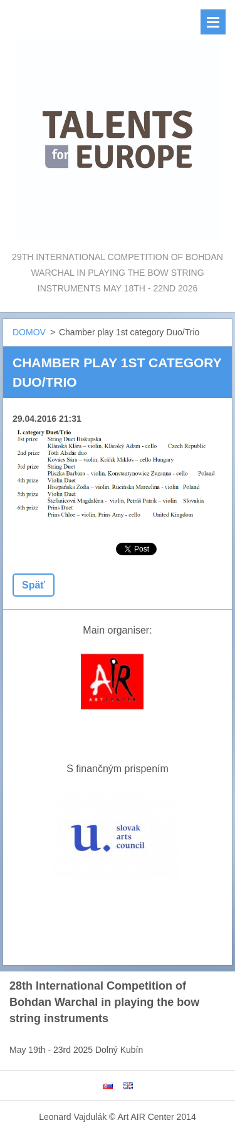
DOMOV (29, 332)
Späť (33, 585)
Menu (213, 21)
